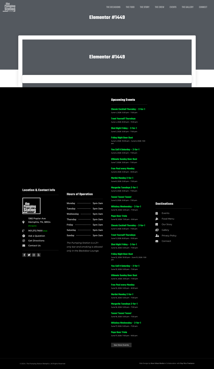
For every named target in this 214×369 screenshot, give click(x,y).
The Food (130, 7)
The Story (144, 7)
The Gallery (188, 7)
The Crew (159, 7)
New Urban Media (157, 363)
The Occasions (113, 7)
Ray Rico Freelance (187, 363)
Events (173, 7)
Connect (203, 7)
